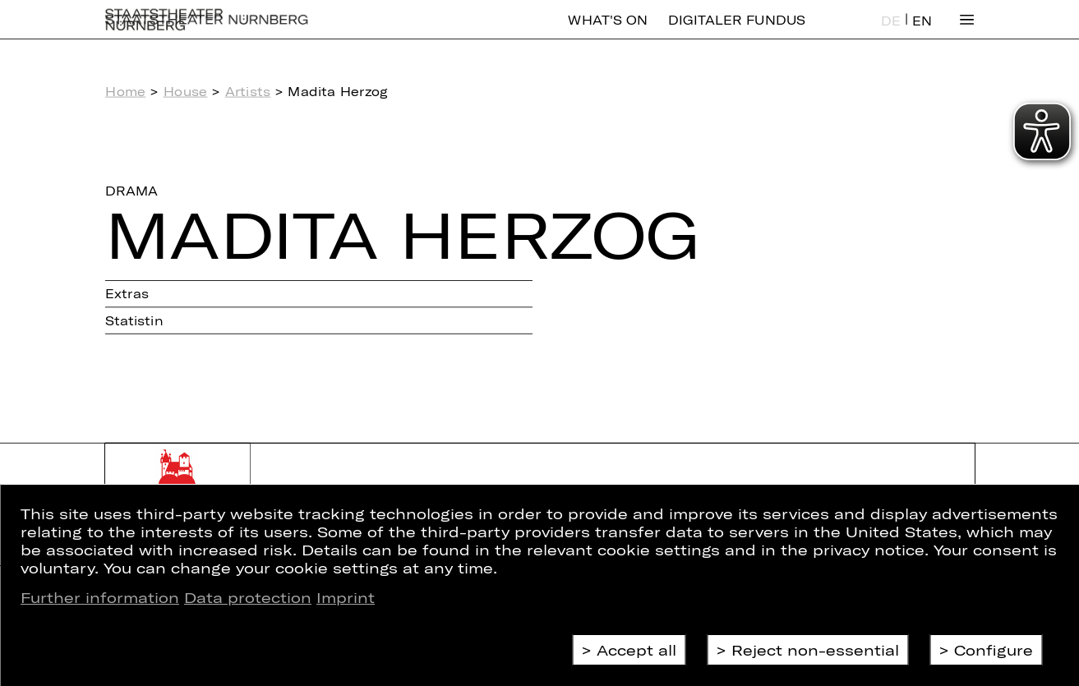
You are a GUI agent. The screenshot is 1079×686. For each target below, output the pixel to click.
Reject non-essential (815, 650)
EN (922, 32)
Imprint (345, 597)
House (186, 91)
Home (125, 91)
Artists (247, 91)
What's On (607, 31)
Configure (993, 650)
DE (891, 32)
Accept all (636, 650)
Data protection (247, 597)
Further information (100, 597)
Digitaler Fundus (736, 31)
